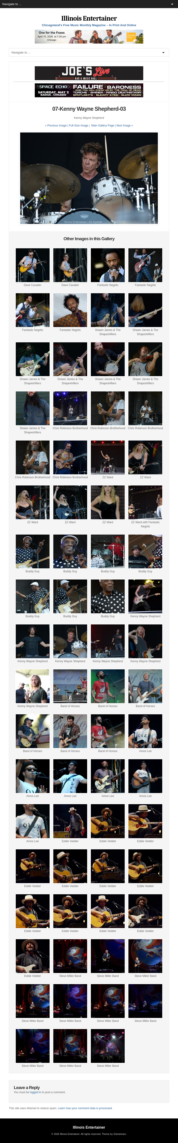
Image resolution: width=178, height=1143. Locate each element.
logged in (35, 1092)
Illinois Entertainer (89, 18)
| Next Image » (124, 125)
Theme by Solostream (114, 1134)
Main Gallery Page (102, 125)
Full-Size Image (78, 125)
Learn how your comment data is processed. (85, 1108)
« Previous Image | (57, 125)
